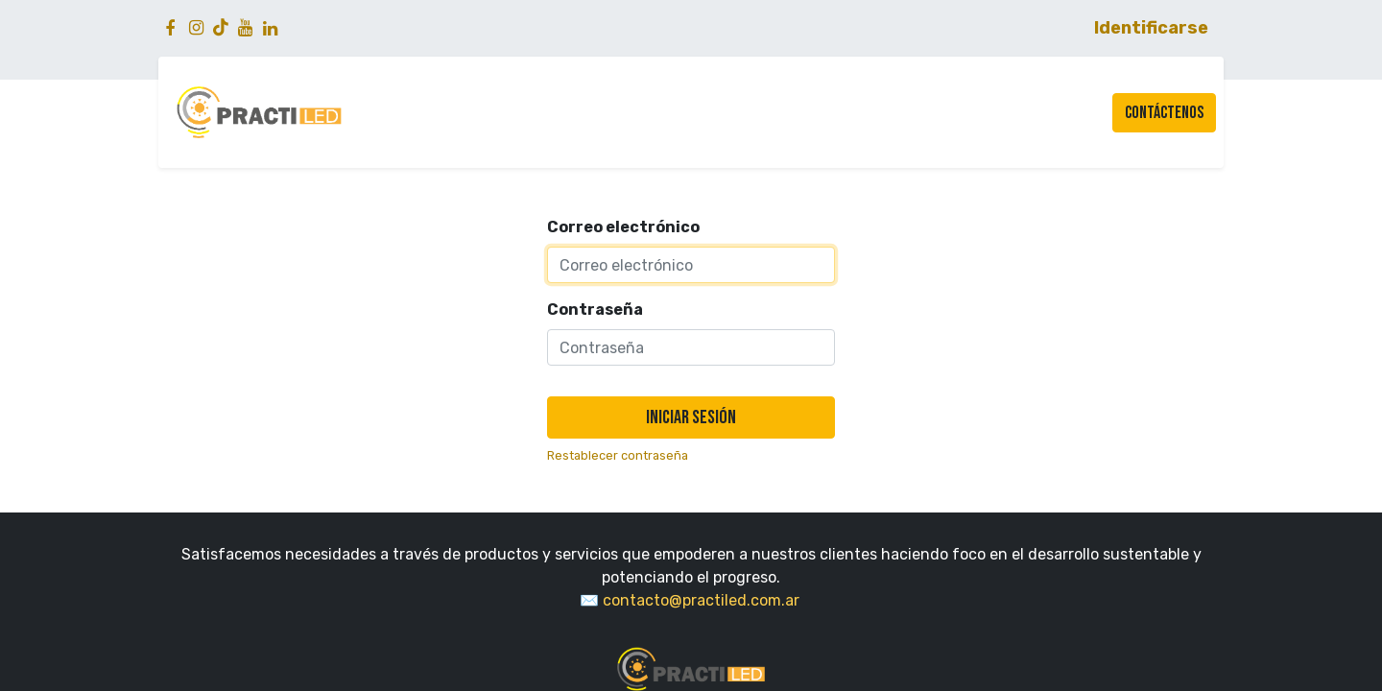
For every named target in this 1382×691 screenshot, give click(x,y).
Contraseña (595, 309)
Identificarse (1151, 27)
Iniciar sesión (691, 417)
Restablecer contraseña (617, 455)
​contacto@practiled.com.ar (703, 600)
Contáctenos (1164, 113)
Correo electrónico (623, 227)
